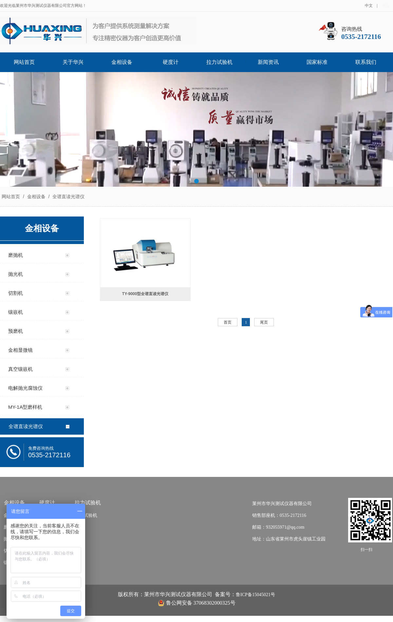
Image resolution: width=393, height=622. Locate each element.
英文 (386, 5)
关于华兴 (73, 62)
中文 (369, 5)
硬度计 (170, 62)
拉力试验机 (219, 62)
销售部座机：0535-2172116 (279, 515)
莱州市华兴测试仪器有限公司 (282, 503)
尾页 (264, 322)
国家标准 (317, 62)
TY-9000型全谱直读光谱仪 (145, 294)
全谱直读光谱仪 (67, 196)
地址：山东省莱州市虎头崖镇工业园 (289, 539)
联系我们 (365, 62)
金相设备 (121, 62)
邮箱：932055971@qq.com (278, 527)
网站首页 (24, 62)
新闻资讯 (268, 62)
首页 (228, 322)
